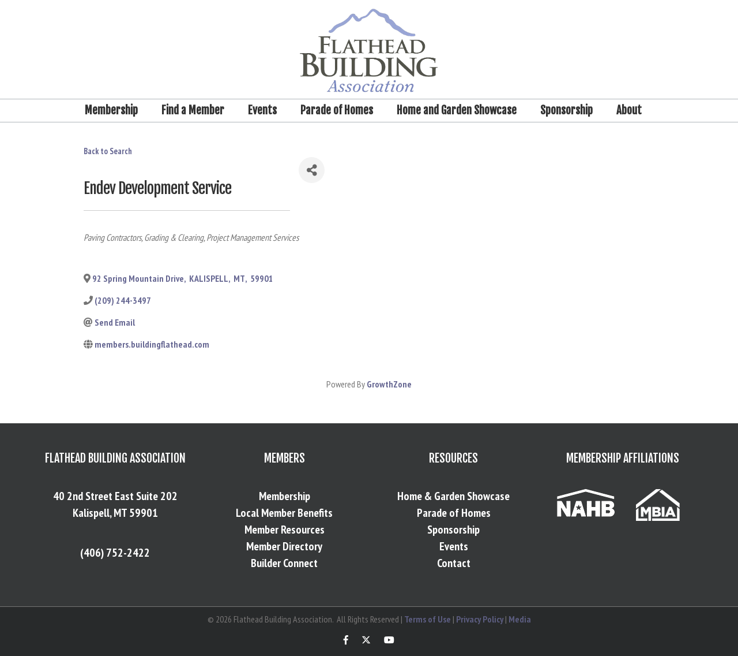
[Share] (312, 170)
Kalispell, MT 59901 (115, 512)
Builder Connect (284, 563)
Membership (111, 110)
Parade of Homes (336, 110)
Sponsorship (566, 110)
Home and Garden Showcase (457, 110)
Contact (453, 563)
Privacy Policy (479, 619)
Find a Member (192, 110)
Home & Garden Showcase (453, 496)
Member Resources (284, 529)
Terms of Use (427, 619)
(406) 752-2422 (115, 552)
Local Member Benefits (284, 512)
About (629, 110)
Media (520, 619)
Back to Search (108, 151)
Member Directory (284, 546)
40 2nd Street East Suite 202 (115, 496)
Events (262, 110)
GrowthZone (389, 384)
